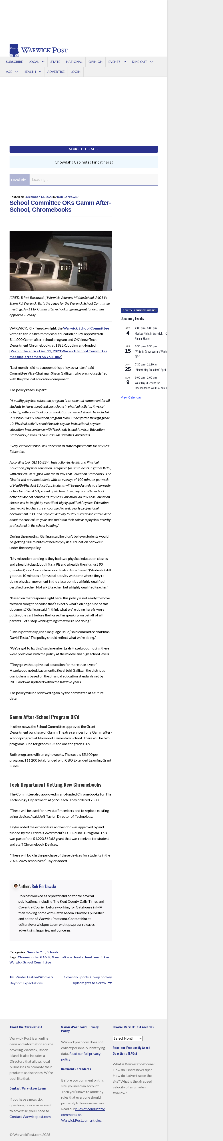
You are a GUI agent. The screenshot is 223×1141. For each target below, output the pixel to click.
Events (114, 61)
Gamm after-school (66, 957)
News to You (36, 952)
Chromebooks (28, 957)
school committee (95, 957)
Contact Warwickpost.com (30, 1116)
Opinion (95, 61)
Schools (52, 952)
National (74, 61)
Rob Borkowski (68, 197)
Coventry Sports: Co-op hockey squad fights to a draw (88, 979)
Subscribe (14, 61)
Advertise (56, 71)
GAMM (45, 957)
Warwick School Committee (86, 328)
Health (30, 71)
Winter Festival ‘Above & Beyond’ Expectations (31, 979)
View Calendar (131, 397)
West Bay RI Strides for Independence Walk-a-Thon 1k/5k (153, 385)
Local (34, 61)
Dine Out (139, 61)
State (55, 61)
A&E (9, 71)
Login (75, 71)
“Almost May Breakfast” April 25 (152, 369)
